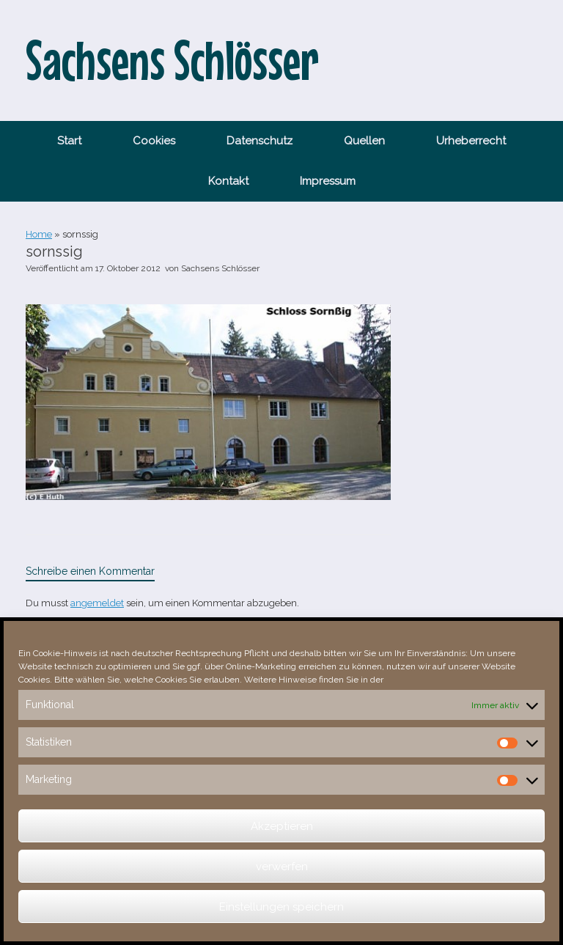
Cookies (154, 140)
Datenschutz (259, 140)
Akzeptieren (282, 826)
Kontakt (228, 181)
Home (39, 234)
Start (69, 140)
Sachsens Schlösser (220, 268)
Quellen (364, 140)
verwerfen (282, 866)
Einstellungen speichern (281, 906)
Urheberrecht (471, 140)
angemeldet (97, 602)
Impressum (328, 181)
